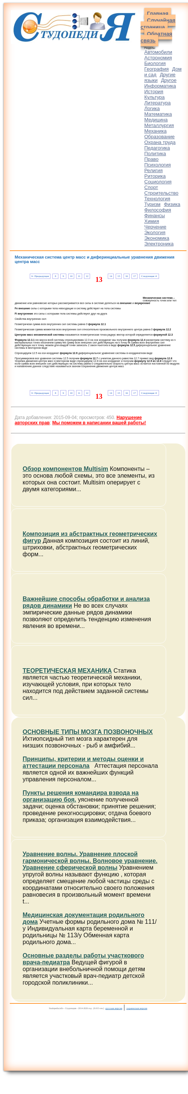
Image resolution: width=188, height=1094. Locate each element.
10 (71, 276)
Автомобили (158, 52)
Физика (172, 204)
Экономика (156, 238)
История (153, 91)
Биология (155, 63)
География (156, 69)
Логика (152, 108)
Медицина (156, 120)
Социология (157, 182)
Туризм (152, 204)
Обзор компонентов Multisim (65, 469)
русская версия (113, 1008)
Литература (157, 103)
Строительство (161, 193)
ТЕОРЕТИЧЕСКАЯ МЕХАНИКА (67, 670)
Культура (154, 97)
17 (134, 276)
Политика (155, 153)
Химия (151, 221)
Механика (155, 131)
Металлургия (159, 125)
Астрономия (158, 58)
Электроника (159, 244)
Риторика (155, 176)
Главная (157, 14)
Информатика (160, 86)
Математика (158, 114)
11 (79, 276)
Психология (157, 165)
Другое (168, 80)
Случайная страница (158, 23)
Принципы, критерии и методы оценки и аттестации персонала (83, 762)
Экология (154, 232)
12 (87, 276)
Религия (153, 170)
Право (151, 159)
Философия (157, 210)
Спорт (151, 187)
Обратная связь (156, 37)
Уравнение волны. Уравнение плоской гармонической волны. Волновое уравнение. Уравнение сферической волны (90, 861)
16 (126, 276)
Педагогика (157, 148)
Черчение (155, 227)
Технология (157, 198)
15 (119, 276)
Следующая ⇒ (149, 276)
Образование (159, 136)
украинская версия (137, 1008)
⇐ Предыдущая (40, 276)
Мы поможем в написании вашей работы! (99, 422)
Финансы (154, 215)
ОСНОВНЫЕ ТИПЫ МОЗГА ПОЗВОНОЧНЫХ (88, 732)
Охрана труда (160, 142)
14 (111, 276)
